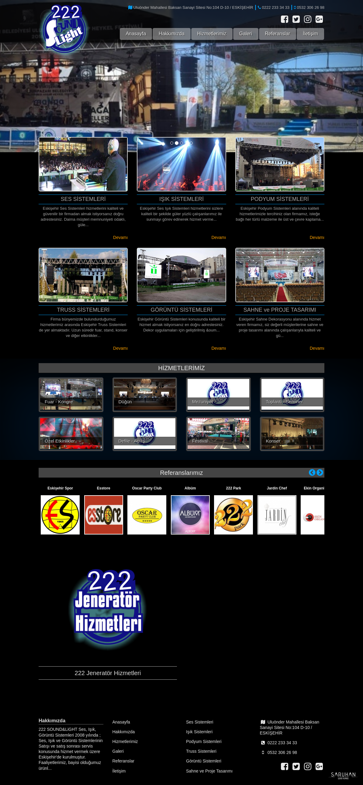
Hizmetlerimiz (211, 33)
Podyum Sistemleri (204, 741)
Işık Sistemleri (199, 731)
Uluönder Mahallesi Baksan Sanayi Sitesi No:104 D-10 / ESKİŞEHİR (290, 727)
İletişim (310, 33)
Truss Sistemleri (201, 751)
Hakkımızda (171, 33)
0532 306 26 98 (278, 752)
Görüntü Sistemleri (203, 761)
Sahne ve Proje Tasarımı (209, 771)
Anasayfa (136, 33)
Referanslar (277, 33)
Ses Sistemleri (199, 722)
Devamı (120, 237)
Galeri (245, 33)
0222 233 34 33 (278, 742)
